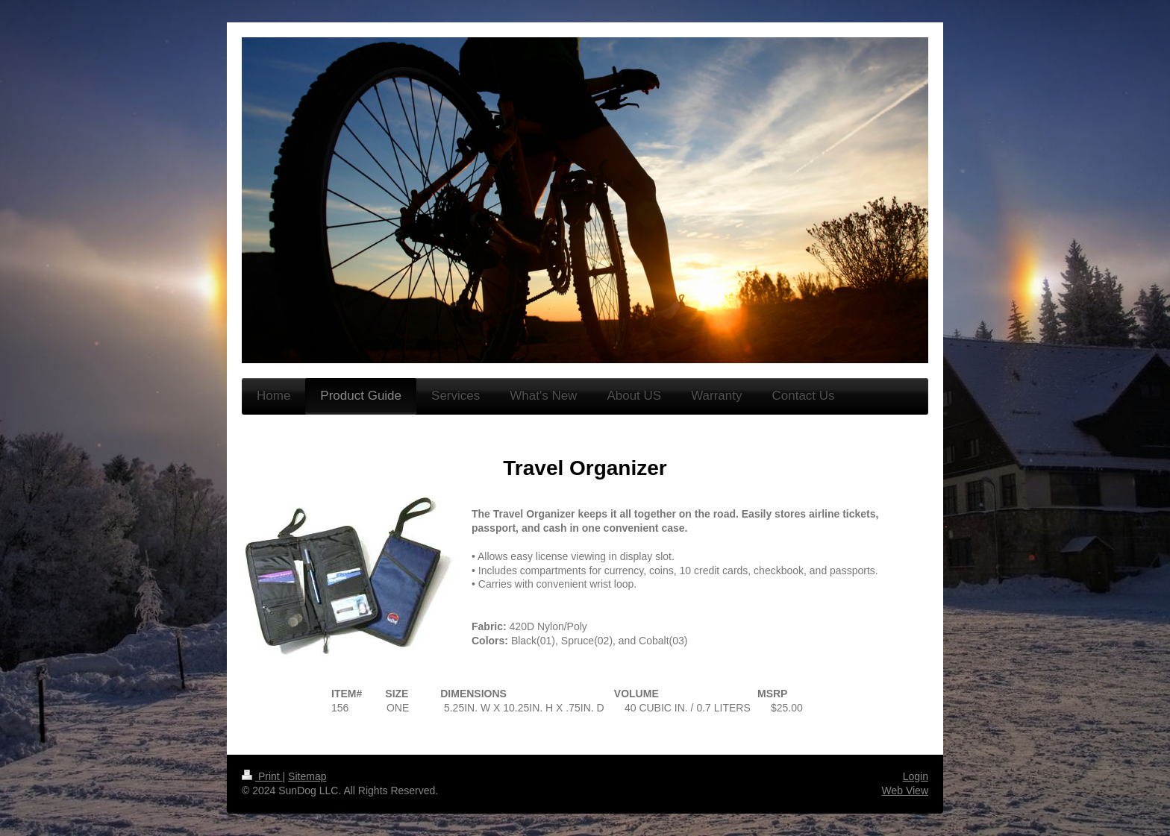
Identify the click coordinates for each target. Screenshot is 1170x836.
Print (262, 776)
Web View (904, 790)
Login (915, 776)
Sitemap (307, 776)
